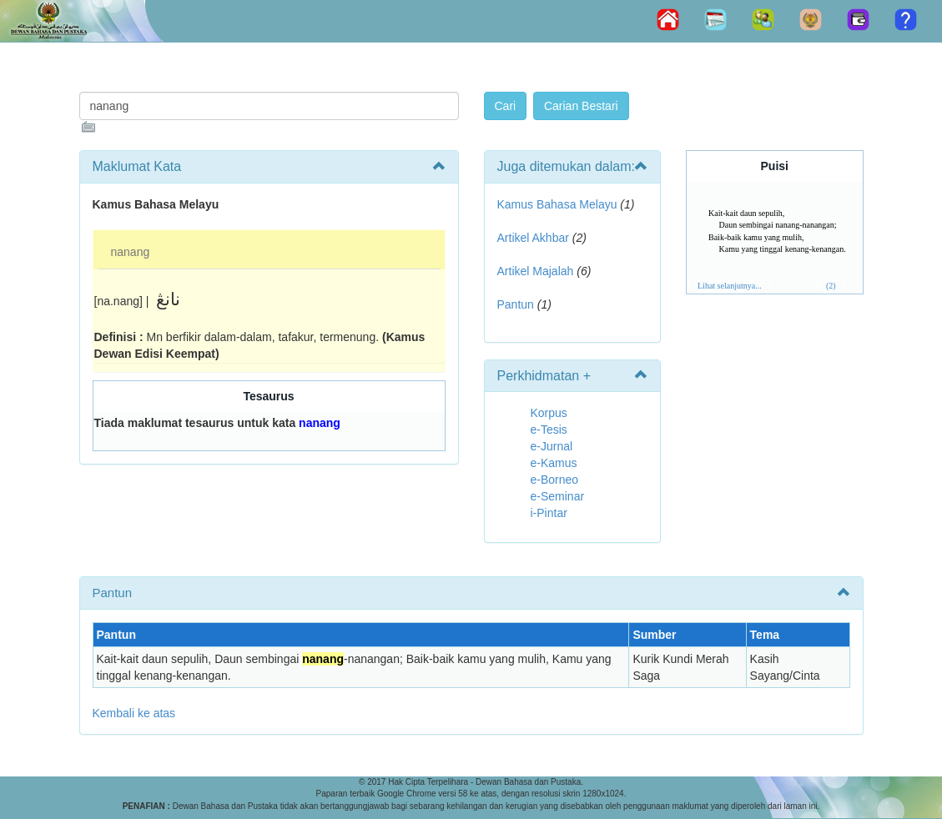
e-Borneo (555, 479)
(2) (831, 285)
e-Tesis (549, 429)
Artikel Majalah (535, 271)
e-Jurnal (552, 446)
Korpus (549, 413)
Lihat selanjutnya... (730, 285)
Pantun (515, 304)
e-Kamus (554, 463)
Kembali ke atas (134, 713)
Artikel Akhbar (533, 237)
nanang (130, 252)
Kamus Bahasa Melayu (559, 204)
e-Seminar (558, 496)
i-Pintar (549, 513)
